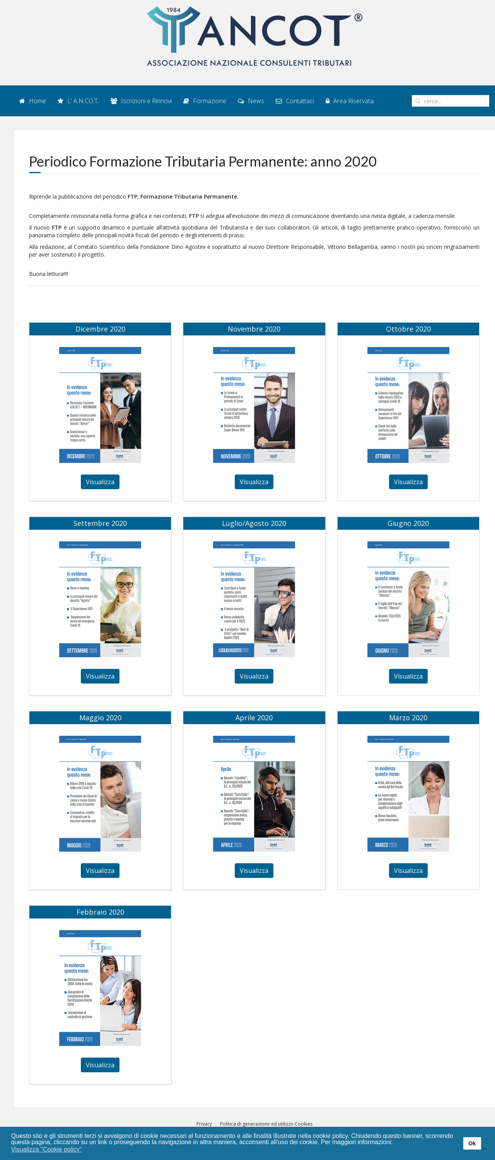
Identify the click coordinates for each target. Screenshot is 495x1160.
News (251, 101)
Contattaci (295, 101)
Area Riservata (350, 101)
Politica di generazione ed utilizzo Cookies (266, 1124)
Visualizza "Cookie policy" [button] (46, 1149)
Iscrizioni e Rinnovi (141, 101)
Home (32, 101)
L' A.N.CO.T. (78, 101)
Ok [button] (472, 1143)
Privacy (204, 1124)
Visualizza (100, 482)
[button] (86, 1150)
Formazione (204, 101)
